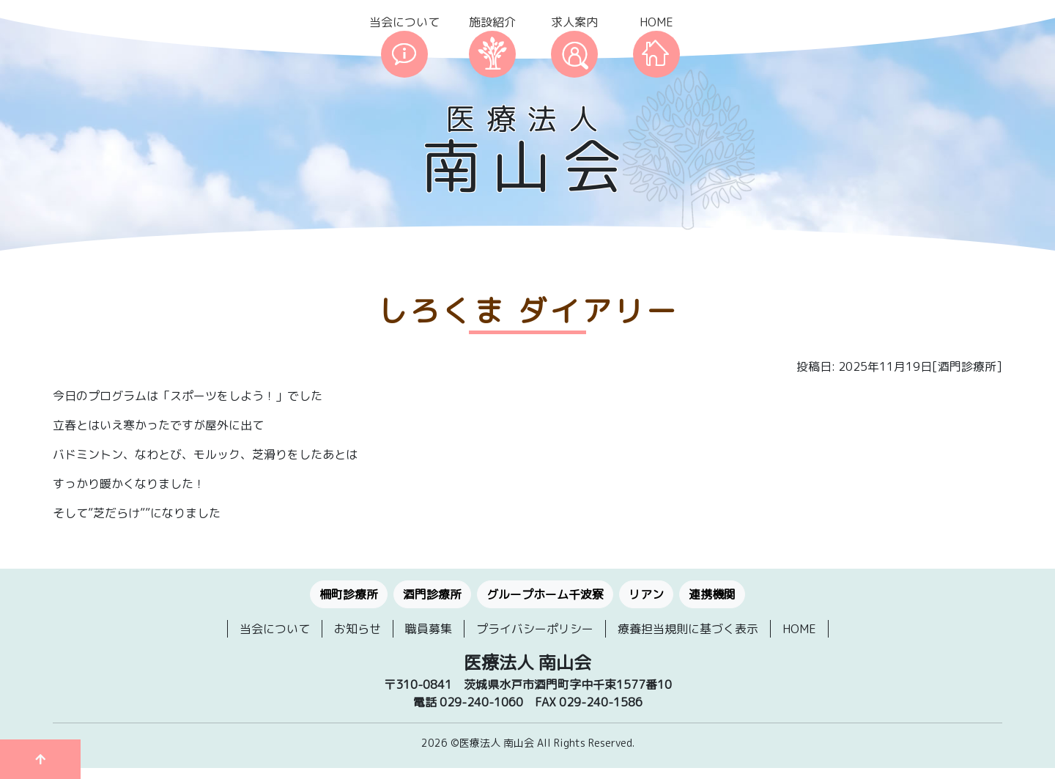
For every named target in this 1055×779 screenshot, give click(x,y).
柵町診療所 (348, 594)
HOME (656, 22)
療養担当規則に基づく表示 (688, 629)
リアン (646, 594)
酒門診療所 (432, 594)
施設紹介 (492, 22)
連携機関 (712, 594)
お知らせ (357, 629)
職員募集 (428, 629)
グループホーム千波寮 (545, 594)
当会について (404, 22)
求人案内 (574, 22)
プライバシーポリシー (534, 629)
